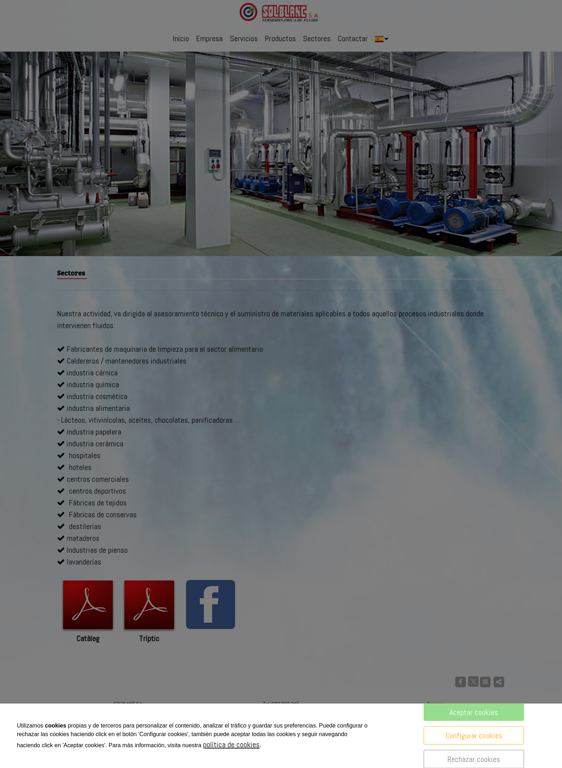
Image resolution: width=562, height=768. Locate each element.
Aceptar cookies (473, 712)
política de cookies (231, 744)
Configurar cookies (474, 735)
